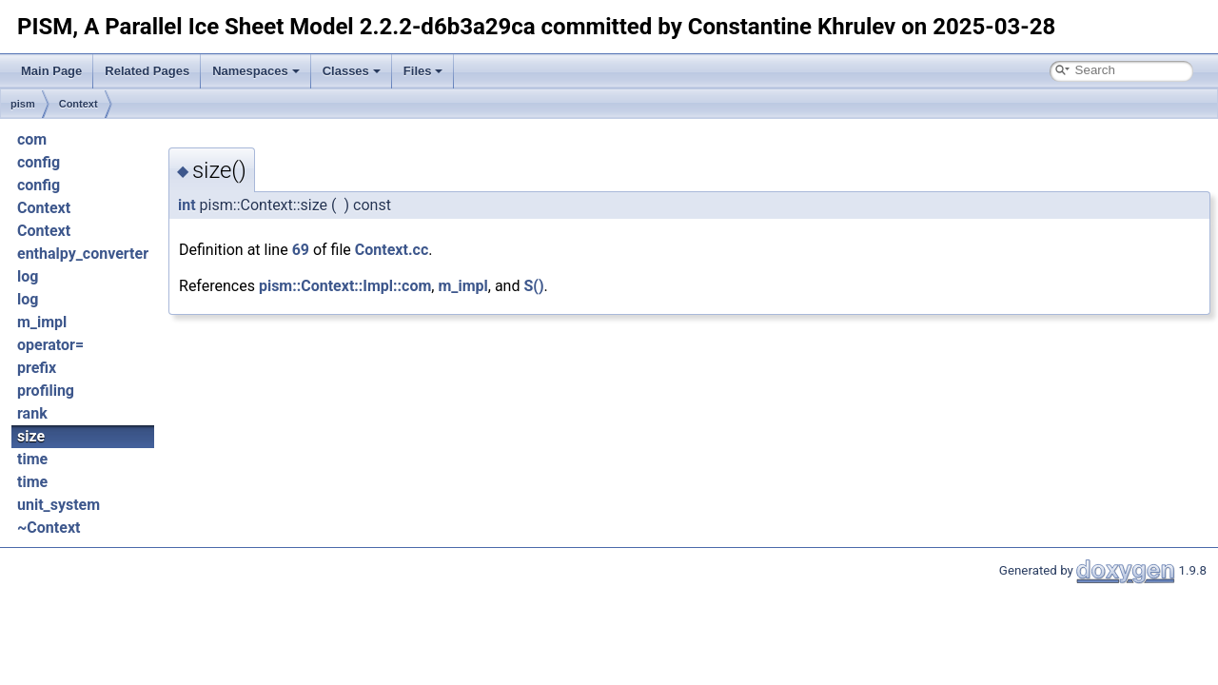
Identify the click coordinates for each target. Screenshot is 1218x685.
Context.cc (391, 250)
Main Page (51, 71)
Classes (352, 71)
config (38, 162)
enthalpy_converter (82, 254)
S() (533, 286)
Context (78, 103)
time (32, 459)
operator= (50, 345)
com (32, 139)
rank (32, 413)
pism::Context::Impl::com (345, 286)
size (31, 436)
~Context (48, 528)
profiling (45, 391)
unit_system (58, 505)
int (187, 205)
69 (300, 250)
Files (423, 71)
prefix (36, 368)
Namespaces (256, 71)
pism (22, 103)
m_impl (42, 322)
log (27, 276)
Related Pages (147, 71)
